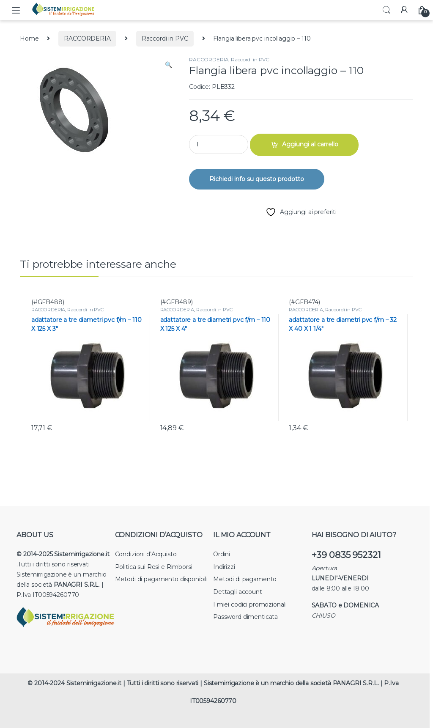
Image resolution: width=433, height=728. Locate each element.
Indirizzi (224, 567)
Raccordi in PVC (165, 38)
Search (386, 10)
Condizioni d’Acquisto (146, 554)
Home (29, 38)
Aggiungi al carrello (310, 144)
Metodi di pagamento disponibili (161, 579)
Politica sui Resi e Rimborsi (153, 567)
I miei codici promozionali (249, 604)
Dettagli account (237, 592)
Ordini (221, 554)
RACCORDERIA (87, 38)
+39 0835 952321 (346, 554)
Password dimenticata (245, 617)
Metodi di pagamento (245, 579)
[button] (168, 65)
